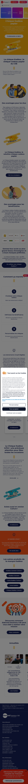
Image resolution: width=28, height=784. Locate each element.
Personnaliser (14, 405)
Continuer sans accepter (14, 413)
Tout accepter (14, 409)
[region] (14, 392)
